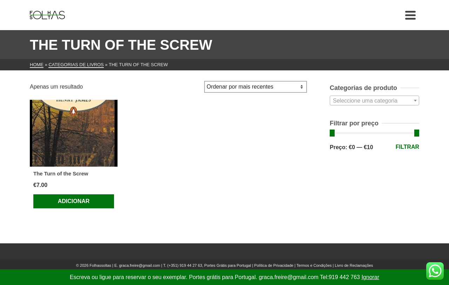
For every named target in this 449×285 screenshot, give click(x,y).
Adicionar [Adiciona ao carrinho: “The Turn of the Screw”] (74, 201)
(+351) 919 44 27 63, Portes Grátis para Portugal (209, 265)
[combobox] (374, 100)
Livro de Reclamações (354, 265)
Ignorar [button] (370, 277)
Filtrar (407, 147)
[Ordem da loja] (255, 87)
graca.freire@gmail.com (139, 265)
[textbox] (374, 101)
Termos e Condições (313, 265)
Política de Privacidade (274, 265)
